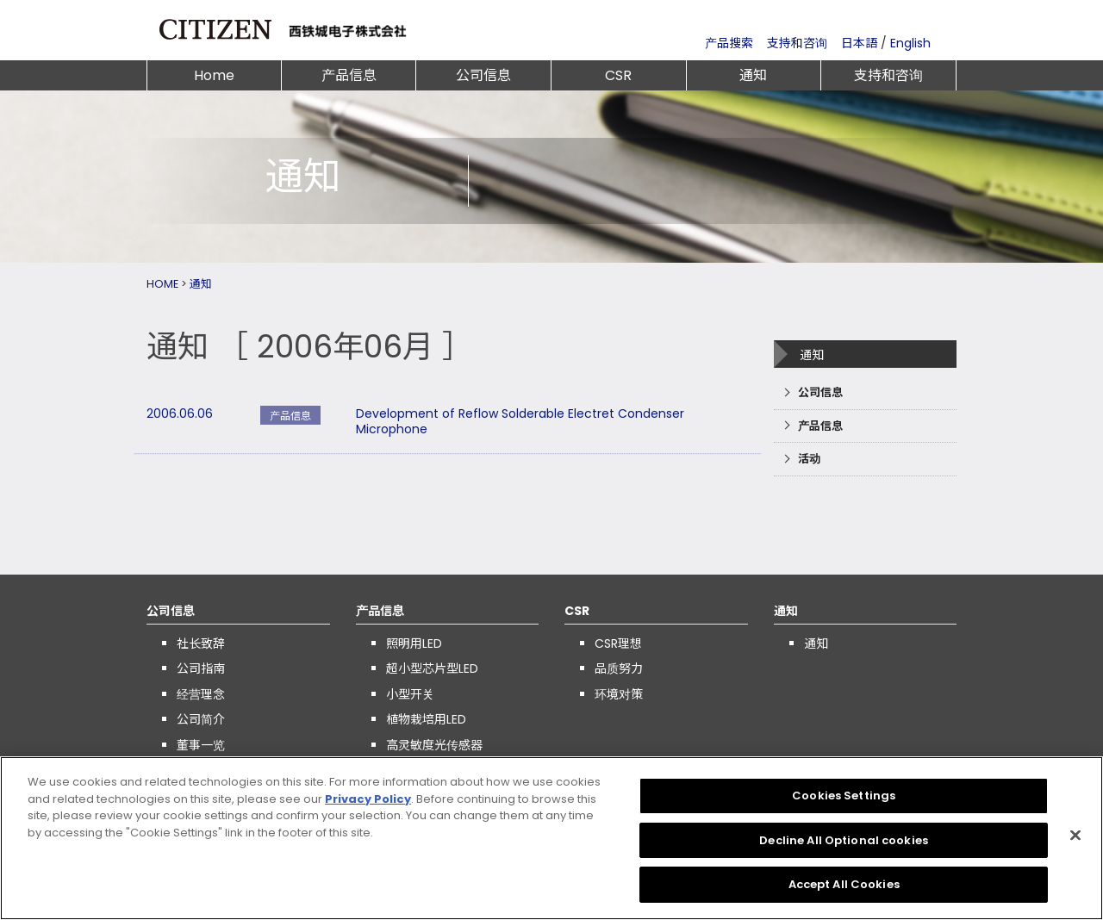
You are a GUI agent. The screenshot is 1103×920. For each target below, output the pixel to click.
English (910, 43)
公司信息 (483, 75)
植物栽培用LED (426, 719)
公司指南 (201, 668)
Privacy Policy (368, 799)
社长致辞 (201, 643)
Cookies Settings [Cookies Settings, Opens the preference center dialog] (843, 795)
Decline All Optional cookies (843, 840)
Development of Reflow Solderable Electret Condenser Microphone (520, 421)
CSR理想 (618, 643)
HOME (162, 284)
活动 (809, 459)
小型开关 (410, 694)
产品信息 (349, 75)
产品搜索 (729, 43)
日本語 (859, 43)
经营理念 (201, 694)
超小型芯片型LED (432, 668)
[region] (551, 838)
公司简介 (201, 719)
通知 (753, 75)
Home (214, 75)
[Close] (1075, 836)
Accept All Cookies (844, 884)
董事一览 (201, 745)
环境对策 (619, 694)
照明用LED (414, 643)
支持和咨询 (797, 43)
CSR (618, 75)
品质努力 (619, 668)
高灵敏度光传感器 (434, 745)
